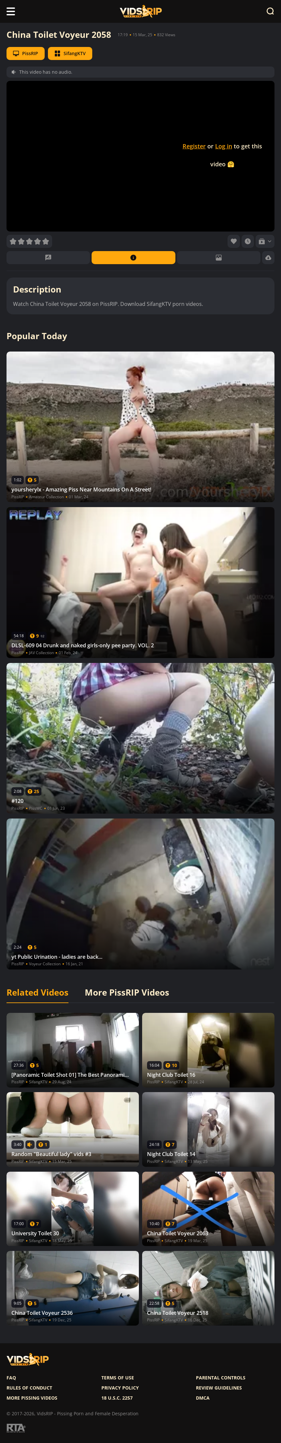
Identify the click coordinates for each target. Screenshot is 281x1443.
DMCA (203, 1398)
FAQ (11, 1378)
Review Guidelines (219, 1388)
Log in (223, 146)
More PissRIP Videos (127, 992)
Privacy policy (120, 1388)
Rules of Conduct (29, 1388)
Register (194, 146)
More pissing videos (32, 1398)
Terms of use (117, 1378)
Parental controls (220, 1378)
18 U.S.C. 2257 (117, 1398)
